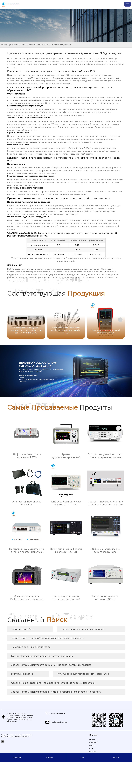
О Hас (82, 757)
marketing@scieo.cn (59, 722)
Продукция (16, 757)
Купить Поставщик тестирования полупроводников (42, 656)
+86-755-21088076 (58, 713)
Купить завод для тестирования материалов (83, 673)
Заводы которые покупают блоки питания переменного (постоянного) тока (56, 691)
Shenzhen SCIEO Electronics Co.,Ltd (77, 100)
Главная (4, 45)
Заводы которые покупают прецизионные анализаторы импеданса (51, 665)
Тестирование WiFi (22, 629)
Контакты (115, 757)
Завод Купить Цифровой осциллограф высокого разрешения (48, 638)
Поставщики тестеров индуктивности (83, 629)
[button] (120, 319)
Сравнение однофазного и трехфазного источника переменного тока (53, 683)
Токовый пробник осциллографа (31, 647)
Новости (49, 757)
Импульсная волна (22, 673)
